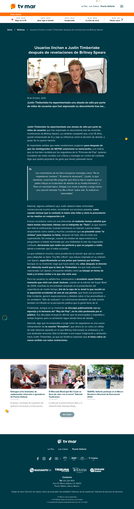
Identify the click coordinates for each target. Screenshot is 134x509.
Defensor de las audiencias (83, 491)
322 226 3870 (69, 480)
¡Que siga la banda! (45, 20)
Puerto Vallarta (79, 449)
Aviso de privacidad (50, 491)
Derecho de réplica (33, 491)
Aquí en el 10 (20, 20)
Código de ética (17, 491)
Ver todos (67, 414)
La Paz (51, 449)
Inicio (10, 29)
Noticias (21, 29)
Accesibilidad (65, 491)
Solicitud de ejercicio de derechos (109, 491)
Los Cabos (63, 449)
